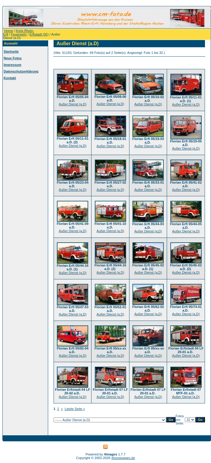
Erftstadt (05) (39, 34)
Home (8, 31)
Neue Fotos (13, 58)
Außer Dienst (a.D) (72, 104)
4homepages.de (123, 458)
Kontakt (10, 78)
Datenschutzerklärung (21, 71)
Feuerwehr (19, 34)
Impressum (12, 65)
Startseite (11, 51)
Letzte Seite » (75, 409)
